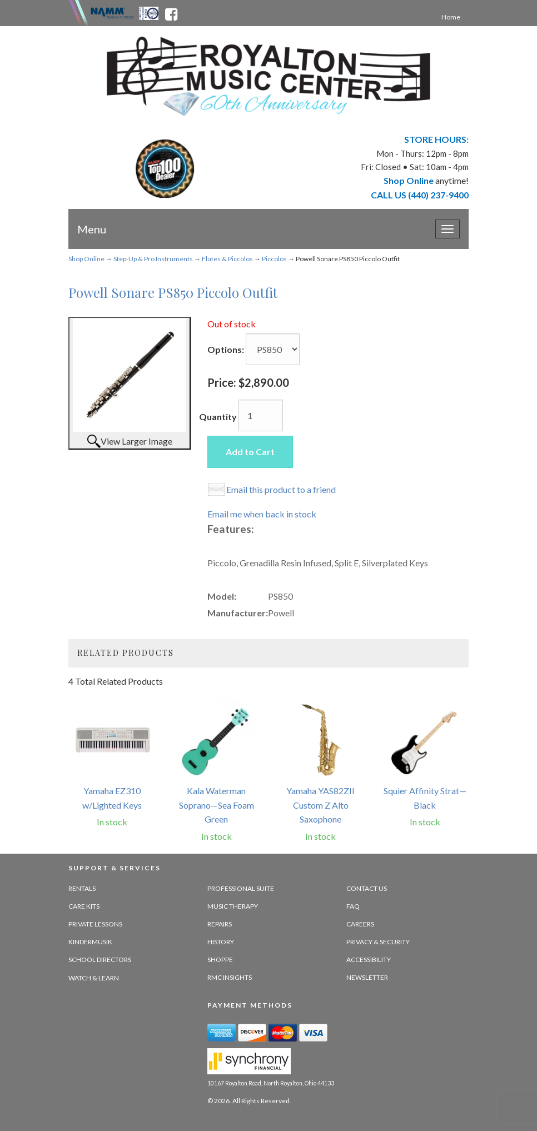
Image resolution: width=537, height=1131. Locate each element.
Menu (91, 229)
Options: (225, 349)
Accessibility (368, 959)
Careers (360, 924)
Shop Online (86, 259)
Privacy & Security (378, 942)
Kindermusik (90, 942)
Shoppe (220, 959)
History (220, 942)
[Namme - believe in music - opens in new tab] (112, 12)
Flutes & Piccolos (227, 259)
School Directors (99, 959)
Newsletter (367, 977)
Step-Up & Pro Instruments (153, 259)
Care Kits (84, 906)
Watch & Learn (93, 978)
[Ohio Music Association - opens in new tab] (149, 12)
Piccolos (274, 259)
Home (450, 17)
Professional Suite (240, 888)
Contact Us (366, 888)
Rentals (82, 888)
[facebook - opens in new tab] (171, 12)
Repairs (219, 924)
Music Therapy (232, 906)
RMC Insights (229, 977)
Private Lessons (95, 924)
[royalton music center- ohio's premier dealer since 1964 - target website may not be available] (268, 76)
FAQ (353, 906)
